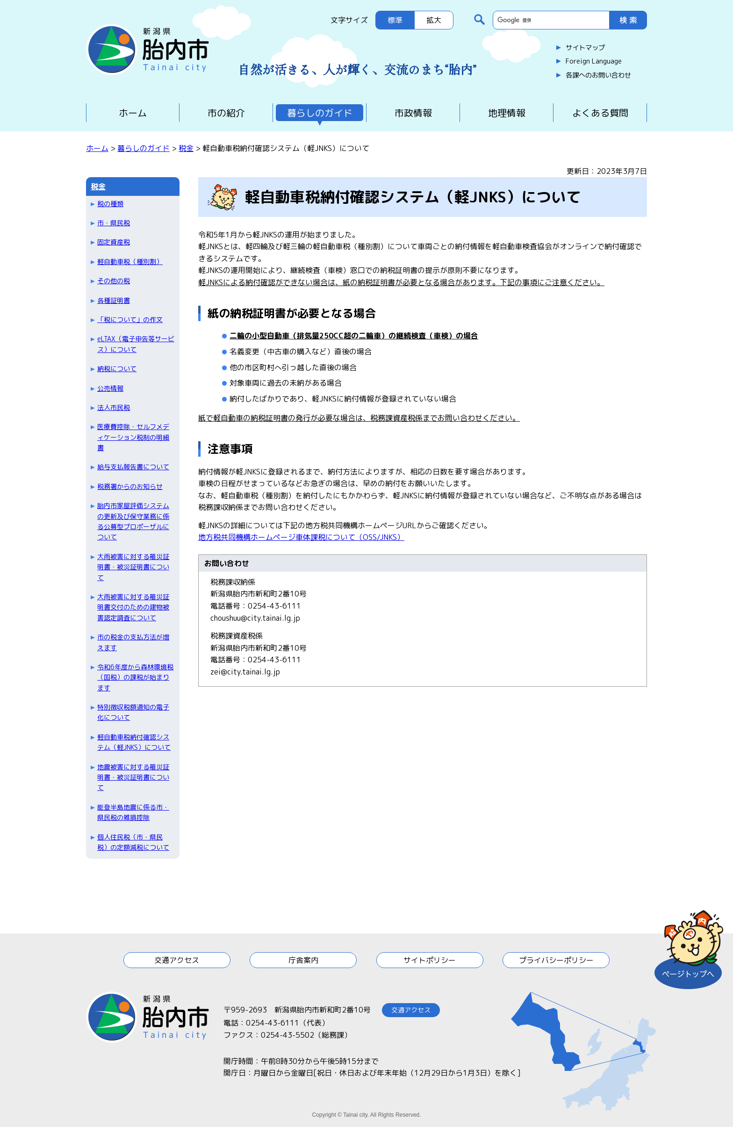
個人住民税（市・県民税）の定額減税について (133, 842)
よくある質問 (600, 112)
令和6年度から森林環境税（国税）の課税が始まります (135, 677)
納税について (117, 368)
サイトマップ (585, 47)
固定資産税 (113, 241)
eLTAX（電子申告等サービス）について (135, 343)
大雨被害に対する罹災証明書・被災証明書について (133, 567)
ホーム (133, 112)
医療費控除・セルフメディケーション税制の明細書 (133, 437)
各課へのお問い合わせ (598, 75)
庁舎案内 (303, 960)
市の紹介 (226, 112)
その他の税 (113, 280)
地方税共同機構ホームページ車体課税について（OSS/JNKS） (301, 537)
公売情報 (110, 388)
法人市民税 (113, 407)
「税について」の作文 (130, 319)
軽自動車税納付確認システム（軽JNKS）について (134, 742)
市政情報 (413, 112)
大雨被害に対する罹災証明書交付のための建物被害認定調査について (133, 607)
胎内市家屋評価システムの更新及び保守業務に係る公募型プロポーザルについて (133, 521)
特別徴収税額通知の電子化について (133, 712)
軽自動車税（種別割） (130, 261)
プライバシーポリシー (556, 960)
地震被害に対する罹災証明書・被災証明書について (133, 777)
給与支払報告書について (133, 466)
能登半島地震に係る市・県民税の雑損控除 (133, 812)
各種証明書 (113, 300)
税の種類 (110, 203)
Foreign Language (594, 61)
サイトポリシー (429, 960)
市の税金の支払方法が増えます (133, 642)
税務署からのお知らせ (130, 486)
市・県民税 (113, 222)
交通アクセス (176, 960)
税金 (186, 148)
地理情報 (506, 112)
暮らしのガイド (319, 112)
